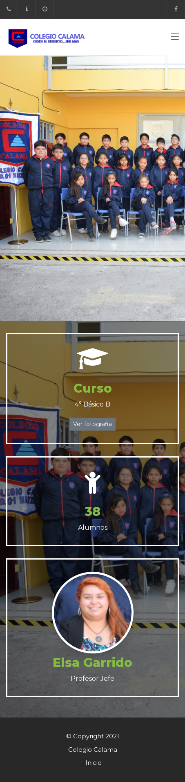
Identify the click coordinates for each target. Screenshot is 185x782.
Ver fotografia (92, 424)
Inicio (93, 762)
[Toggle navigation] (175, 38)
